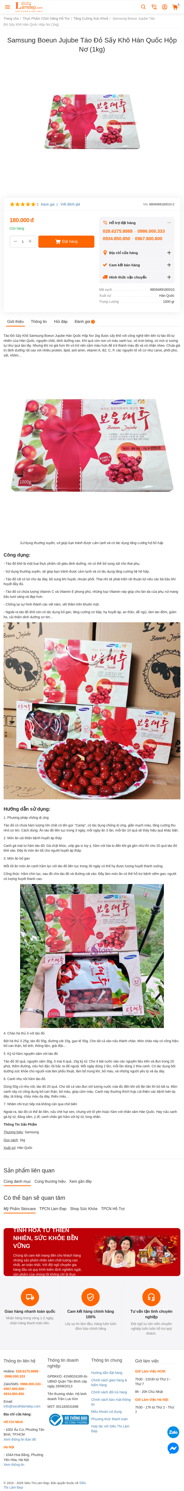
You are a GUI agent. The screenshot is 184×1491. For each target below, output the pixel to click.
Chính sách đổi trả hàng (109, 1392)
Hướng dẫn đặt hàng (106, 1373)
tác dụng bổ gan (59, 612)
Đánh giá (85, 322)
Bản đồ (30, 1439)
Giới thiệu (15, 322)
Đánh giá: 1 (49, 204)
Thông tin (39, 322)
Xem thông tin (14, 1439)
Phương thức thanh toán (109, 1419)
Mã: (146, 204)
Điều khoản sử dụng (106, 1412)
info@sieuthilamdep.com (22, 1406)
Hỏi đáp (61, 322)
